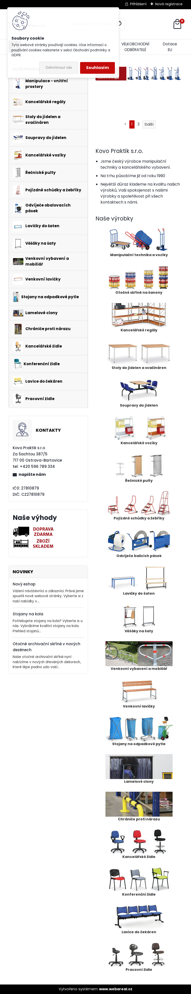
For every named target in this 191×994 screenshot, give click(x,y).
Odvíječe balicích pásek (139, 543)
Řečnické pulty (139, 468)
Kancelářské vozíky (139, 430)
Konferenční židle (139, 882)
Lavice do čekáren (139, 919)
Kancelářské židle (139, 844)
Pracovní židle (139, 957)
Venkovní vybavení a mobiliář (139, 656)
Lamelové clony (139, 769)
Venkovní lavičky (139, 694)
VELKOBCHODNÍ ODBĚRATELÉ (135, 46)
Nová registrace (169, 3)
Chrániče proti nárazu (139, 807)
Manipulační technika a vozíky (139, 242)
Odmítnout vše (59, 67)
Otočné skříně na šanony (139, 280)
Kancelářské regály (139, 318)
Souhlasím (97, 68)
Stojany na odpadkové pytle (139, 731)
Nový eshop (24, 584)
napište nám (32, 474)
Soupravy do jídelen (139, 393)
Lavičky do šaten (139, 581)
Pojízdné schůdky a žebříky (139, 506)
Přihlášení (138, 3)
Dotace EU (170, 46)
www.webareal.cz (115, 989)
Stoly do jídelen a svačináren (139, 355)
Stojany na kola (28, 614)
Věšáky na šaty (139, 619)
